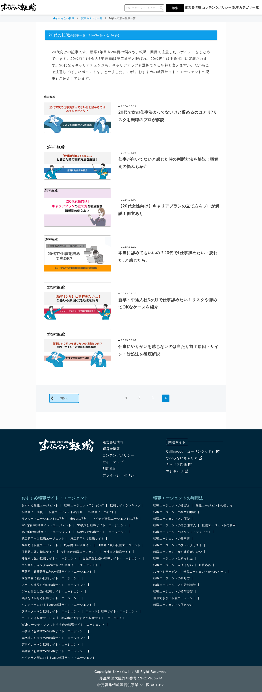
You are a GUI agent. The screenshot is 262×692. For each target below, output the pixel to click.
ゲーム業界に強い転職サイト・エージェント (52, 591)
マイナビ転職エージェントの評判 (115, 518)
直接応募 (205, 565)
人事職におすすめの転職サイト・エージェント (54, 631)
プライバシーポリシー (120, 475)
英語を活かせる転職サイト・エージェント (51, 598)
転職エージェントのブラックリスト (177, 545)
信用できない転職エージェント (174, 598)
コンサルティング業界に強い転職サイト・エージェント (60, 565)
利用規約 (110, 468)
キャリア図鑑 (179, 464)
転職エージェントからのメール (205, 571)
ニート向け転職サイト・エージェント (112, 611)
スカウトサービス (165, 571)
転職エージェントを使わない (173, 604)
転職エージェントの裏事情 (171, 538)
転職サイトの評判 (100, 512)
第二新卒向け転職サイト (87, 538)
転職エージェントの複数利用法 (174, 512)
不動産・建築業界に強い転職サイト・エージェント (57, 571)
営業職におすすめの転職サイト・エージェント (93, 618)
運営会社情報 (113, 442)
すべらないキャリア (184, 458)
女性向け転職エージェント (79, 551)
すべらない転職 (65, 18)
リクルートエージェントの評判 (43, 518)
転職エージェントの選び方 (171, 505)
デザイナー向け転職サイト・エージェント (51, 644)
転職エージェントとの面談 (171, 518)
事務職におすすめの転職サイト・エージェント (54, 637)
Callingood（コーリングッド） (193, 451)
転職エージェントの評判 (66, 512)
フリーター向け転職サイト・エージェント (51, 611)
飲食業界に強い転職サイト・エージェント (51, 578)
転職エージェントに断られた (173, 558)
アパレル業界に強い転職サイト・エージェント (54, 584)
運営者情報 (193, 7)
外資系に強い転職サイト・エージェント (49, 558)
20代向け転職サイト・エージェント (46, 525)
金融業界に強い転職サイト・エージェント (112, 558)
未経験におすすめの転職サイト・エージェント (54, 651)
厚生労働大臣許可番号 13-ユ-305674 (131, 678)
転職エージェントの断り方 (171, 578)
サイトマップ (113, 462)
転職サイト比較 (32, 512)
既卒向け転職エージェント (40, 545)
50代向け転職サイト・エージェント (102, 531)
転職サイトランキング (125, 505)
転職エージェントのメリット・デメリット (182, 531)
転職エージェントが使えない (173, 565)
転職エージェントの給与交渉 (173, 591)
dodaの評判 (78, 518)
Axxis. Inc (125, 671)
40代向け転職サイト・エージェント (46, 531)
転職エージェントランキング (84, 505)
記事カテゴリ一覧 (245, 7)
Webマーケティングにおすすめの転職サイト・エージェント (63, 624)
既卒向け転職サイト (78, 545)
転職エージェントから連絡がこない (177, 551)
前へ (64, 398)
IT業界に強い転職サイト (38, 551)
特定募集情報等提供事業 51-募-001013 (130, 685)
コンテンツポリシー (217, 7)
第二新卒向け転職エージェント (43, 538)
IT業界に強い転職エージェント (119, 545)
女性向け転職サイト (117, 551)
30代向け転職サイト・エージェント (102, 525)
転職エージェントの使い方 (214, 505)
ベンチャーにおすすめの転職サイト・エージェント (57, 604)
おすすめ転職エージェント (40, 505)
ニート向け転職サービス (39, 618)
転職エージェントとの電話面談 (174, 584)
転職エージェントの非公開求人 (174, 525)
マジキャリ (177, 471)
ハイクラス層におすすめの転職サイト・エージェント (58, 657)
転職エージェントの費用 (219, 525)
